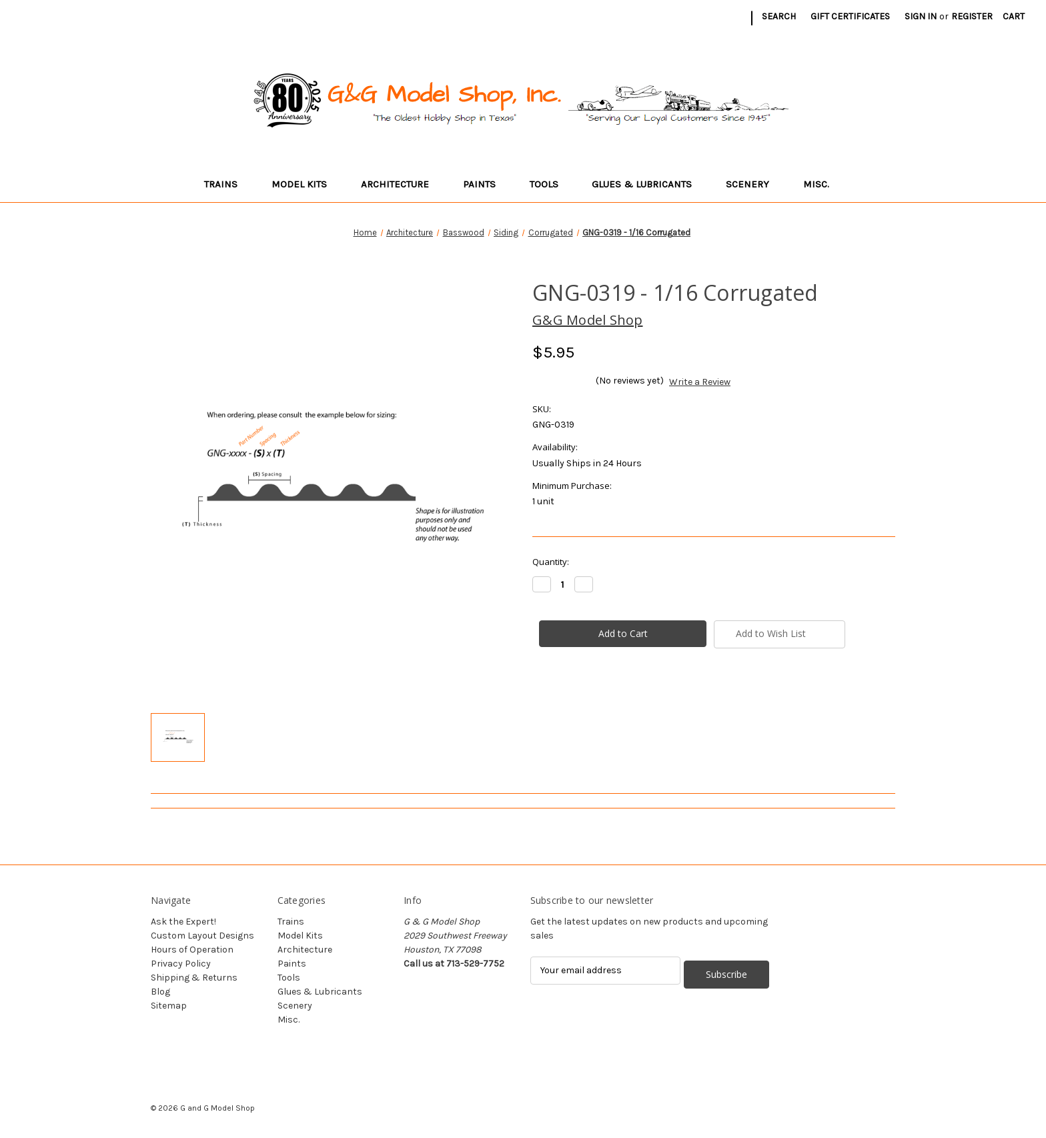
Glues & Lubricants (648, 184)
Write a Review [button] (699, 382)
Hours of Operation (192, 949)
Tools (550, 184)
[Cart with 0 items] (1013, 16)
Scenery (754, 184)
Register (972, 16)
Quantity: (550, 562)
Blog (160, 991)
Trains (227, 184)
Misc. (822, 184)
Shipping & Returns (194, 977)
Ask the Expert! (183, 921)
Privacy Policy (181, 963)
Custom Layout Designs (202, 935)
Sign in (921, 16)
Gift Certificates (850, 16)
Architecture (401, 184)
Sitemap (169, 1005)
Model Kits (306, 184)
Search (779, 16)
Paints (485, 184)
